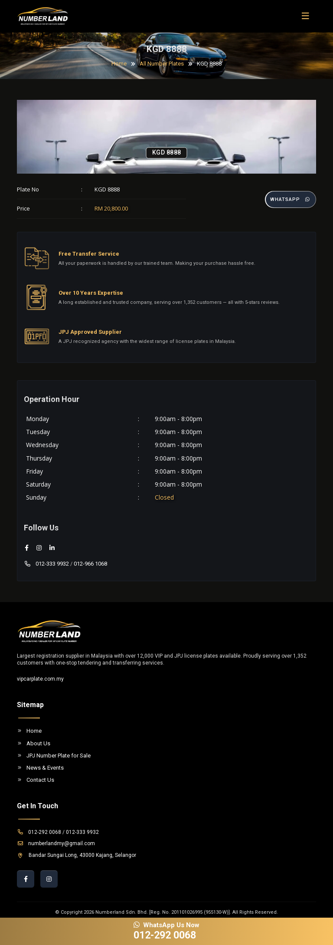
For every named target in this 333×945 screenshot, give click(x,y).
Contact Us (35, 780)
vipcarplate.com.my (40, 679)
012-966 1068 (90, 563)
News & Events (40, 767)
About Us (33, 743)
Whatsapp (290, 199)
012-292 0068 (39, 832)
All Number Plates (162, 63)
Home (119, 63)
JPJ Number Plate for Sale (54, 755)
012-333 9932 (46, 563)
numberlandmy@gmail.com (56, 843)
